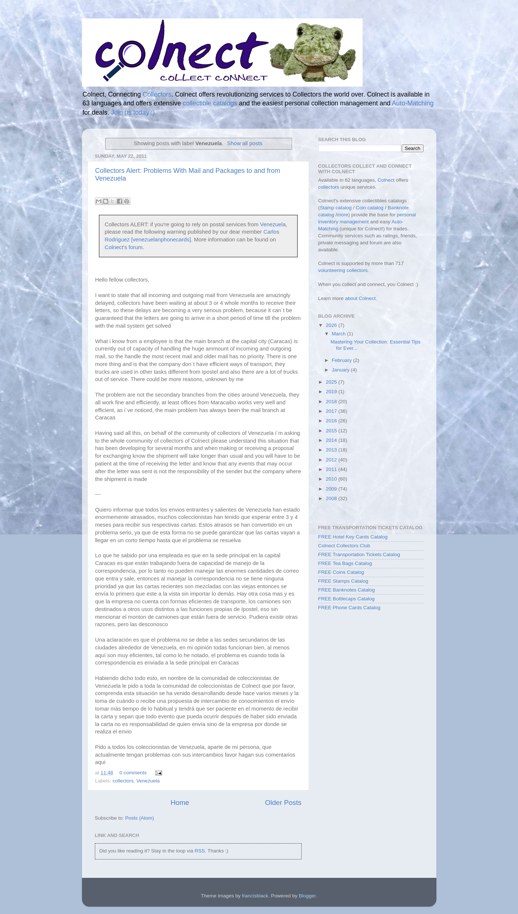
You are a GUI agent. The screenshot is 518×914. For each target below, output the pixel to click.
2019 (332, 391)
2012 (332, 460)
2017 (332, 411)
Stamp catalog (335, 207)
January (341, 370)
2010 (332, 479)
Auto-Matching (412, 103)
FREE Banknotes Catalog (346, 590)
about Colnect (360, 298)
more (343, 214)
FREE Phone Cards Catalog (349, 607)
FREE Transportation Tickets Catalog (359, 554)
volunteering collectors (343, 270)
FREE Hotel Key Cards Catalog (353, 537)
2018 (332, 401)
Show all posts (245, 143)
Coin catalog (370, 207)
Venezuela (272, 224)
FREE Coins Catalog (341, 572)
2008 (332, 498)
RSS (200, 851)
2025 (332, 382)
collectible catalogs (210, 103)
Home (180, 802)
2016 (332, 420)
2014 (332, 440)
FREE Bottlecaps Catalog (346, 598)
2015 (332, 430)
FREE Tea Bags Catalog (345, 563)
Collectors (157, 94)
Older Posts (283, 802)
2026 (332, 325)
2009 (332, 489)
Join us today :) (133, 112)
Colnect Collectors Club (344, 545)
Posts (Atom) (139, 818)
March (339, 333)
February (342, 360)
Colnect (386, 180)
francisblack (255, 896)
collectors (123, 781)
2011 (332, 469)
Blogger (307, 896)
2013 (332, 450)
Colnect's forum (124, 247)
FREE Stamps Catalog (343, 581)
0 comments (133, 772)
